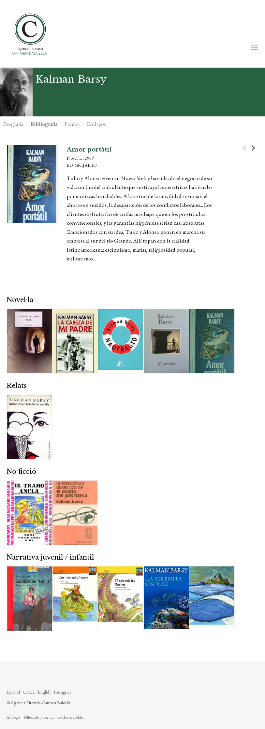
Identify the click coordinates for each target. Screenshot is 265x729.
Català (29, 692)
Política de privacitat (38, 717)
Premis (72, 123)
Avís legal (13, 717)
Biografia (13, 123)
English (44, 692)
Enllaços (96, 123)
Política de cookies (70, 717)
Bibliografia (44, 123)
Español (13, 692)
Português (62, 692)
